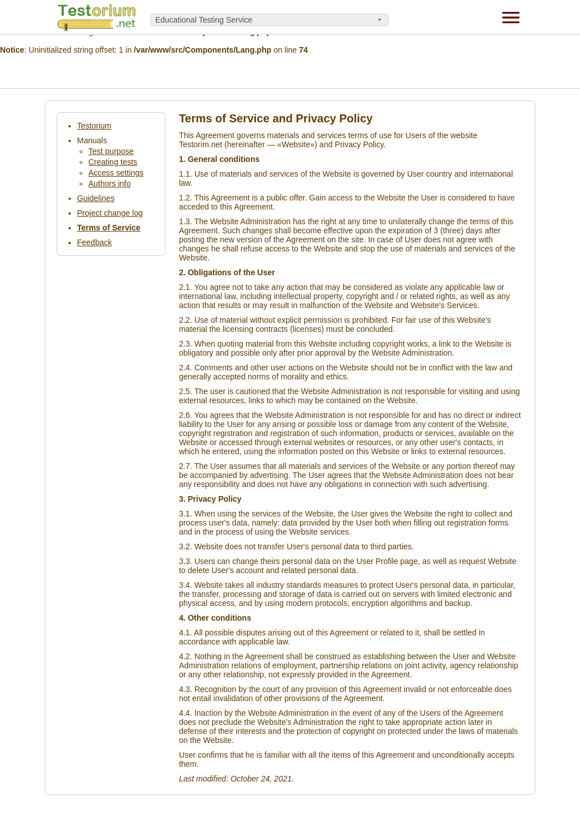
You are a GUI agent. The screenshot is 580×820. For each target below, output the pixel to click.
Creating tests (112, 161)
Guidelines (95, 198)
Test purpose (111, 151)
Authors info (109, 183)
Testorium (94, 125)
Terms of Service (108, 227)
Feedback (94, 242)
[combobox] (270, 20)
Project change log (110, 212)
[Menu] (511, 17)
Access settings (115, 172)
